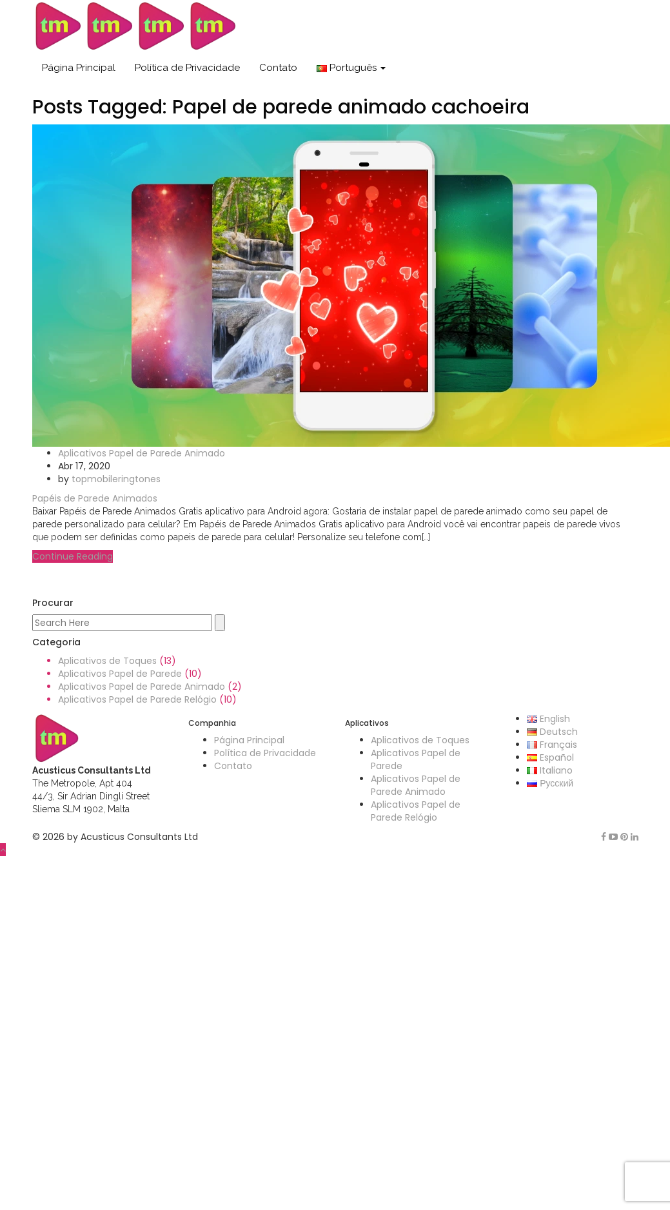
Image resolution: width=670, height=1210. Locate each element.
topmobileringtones (116, 479)
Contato (278, 67)
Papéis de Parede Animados (94, 498)
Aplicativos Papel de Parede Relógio (137, 699)
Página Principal (78, 67)
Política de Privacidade (187, 67)
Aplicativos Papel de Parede (120, 673)
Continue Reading (72, 556)
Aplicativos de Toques (107, 660)
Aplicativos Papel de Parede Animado (141, 453)
